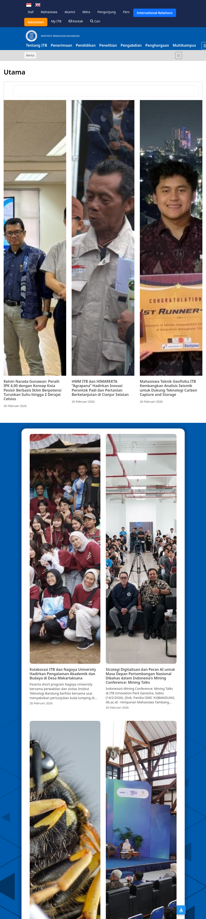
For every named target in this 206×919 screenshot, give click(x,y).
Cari (95, 21)
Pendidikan (85, 45)
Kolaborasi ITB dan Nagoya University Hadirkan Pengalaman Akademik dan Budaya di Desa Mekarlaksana (63, 674)
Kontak (76, 21)
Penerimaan (61, 45)
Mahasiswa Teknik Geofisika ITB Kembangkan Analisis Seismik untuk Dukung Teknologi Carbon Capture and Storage (168, 388)
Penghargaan (157, 45)
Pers (126, 12)
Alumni (70, 12)
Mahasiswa (49, 12)
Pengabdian (131, 45)
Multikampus (184, 45)
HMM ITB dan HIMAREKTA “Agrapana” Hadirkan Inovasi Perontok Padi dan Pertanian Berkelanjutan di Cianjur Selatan (100, 388)
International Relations (155, 13)
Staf (31, 12)
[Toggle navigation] (178, 55)
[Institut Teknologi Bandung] (52, 36)
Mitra (86, 12)
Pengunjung (106, 12)
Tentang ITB (36, 45)
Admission (36, 22)
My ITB (56, 21)
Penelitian (108, 45)
